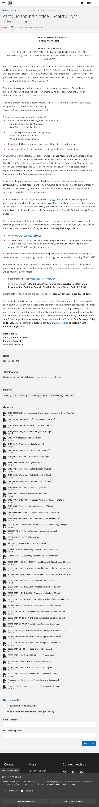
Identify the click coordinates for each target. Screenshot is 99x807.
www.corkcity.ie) (60, 322)
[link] (65, 772)
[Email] (4, 361)
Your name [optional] (13, 730)
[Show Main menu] (3, 3)
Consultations (16, 10)
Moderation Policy (37, 771)
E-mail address (11, 720)
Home (7, 10)
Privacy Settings (10, 770)
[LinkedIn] (17, 361)
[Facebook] (13, 361)
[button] (82, 3)
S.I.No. (53, 199)
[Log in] (96, 3)
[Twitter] (8, 361)
